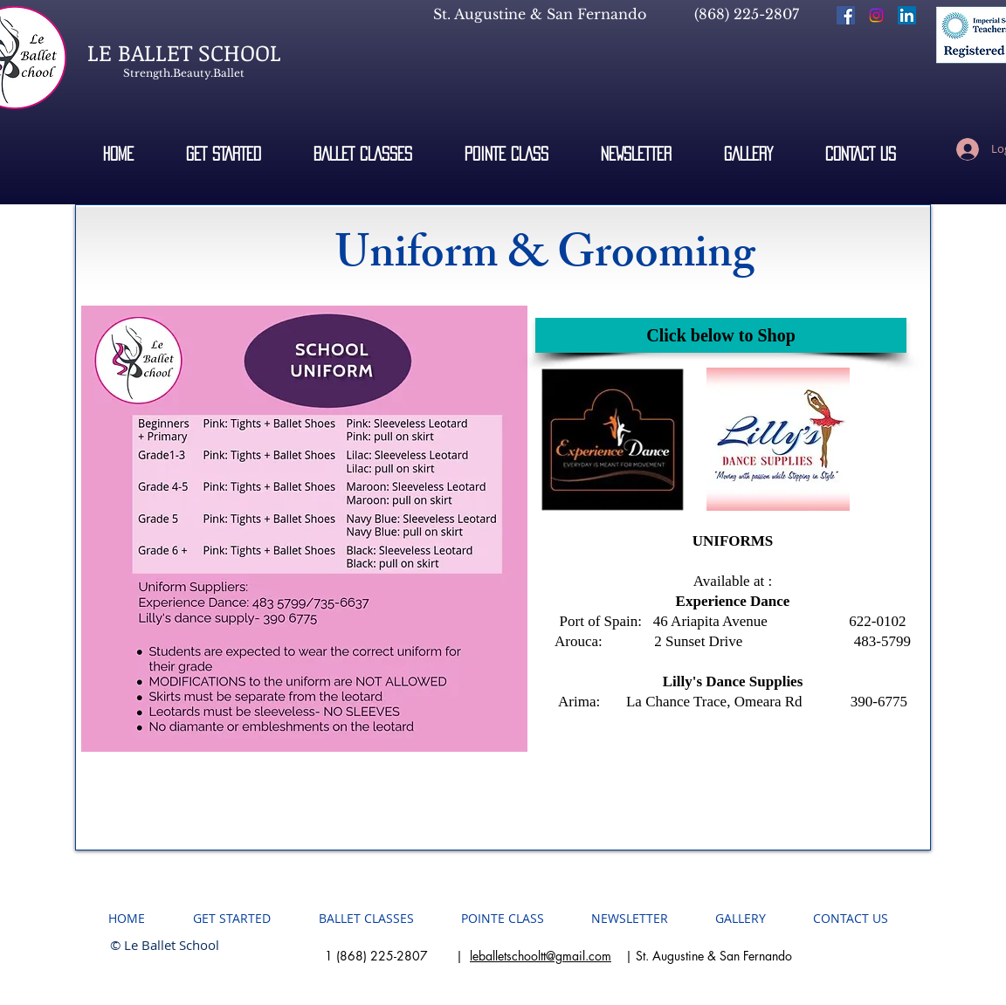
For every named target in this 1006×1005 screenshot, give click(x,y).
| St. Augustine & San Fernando (701, 955)
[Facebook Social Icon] (846, 15)
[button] (748, 154)
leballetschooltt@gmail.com (540, 955)
